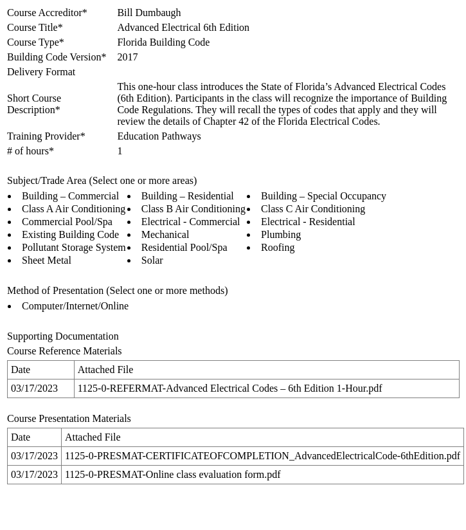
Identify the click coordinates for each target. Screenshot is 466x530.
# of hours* (30, 150)
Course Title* (35, 27)
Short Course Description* (34, 104)
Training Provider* (46, 136)
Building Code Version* (56, 56)
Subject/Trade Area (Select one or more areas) (102, 180)
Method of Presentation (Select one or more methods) (117, 290)
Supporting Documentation (63, 336)
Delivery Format (41, 71)
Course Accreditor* (47, 12)
